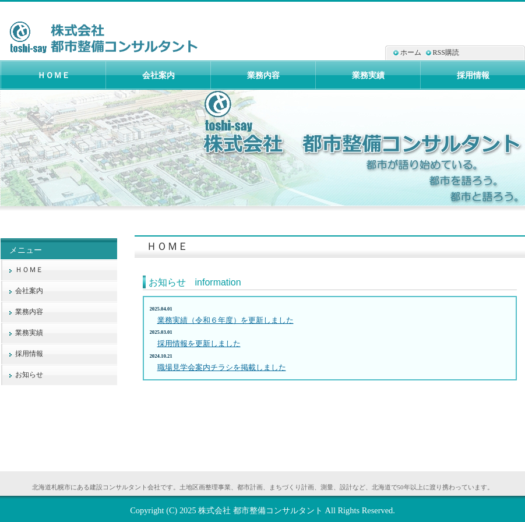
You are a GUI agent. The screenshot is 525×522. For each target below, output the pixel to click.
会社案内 (29, 291)
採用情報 (29, 354)
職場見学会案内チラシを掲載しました (221, 367)
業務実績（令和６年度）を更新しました (225, 320)
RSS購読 (446, 52)
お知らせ (29, 375)
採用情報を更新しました (199, 343)
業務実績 (29, 333)
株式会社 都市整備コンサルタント (260, 510)
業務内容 (29, 312)
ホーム (410, 52)
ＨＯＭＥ (29, 270)
